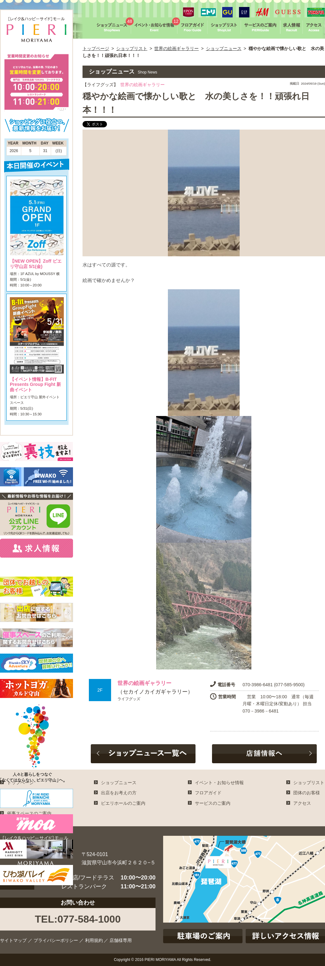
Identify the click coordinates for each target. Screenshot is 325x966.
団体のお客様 (306, 792)
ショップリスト (131, 48)
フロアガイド (208, 792)
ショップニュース (224, 48)
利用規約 (94, 940)
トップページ (96, 48)
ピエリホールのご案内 (123, 803)
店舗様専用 (120, 940)
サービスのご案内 (212, 803)
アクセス (302, 803)
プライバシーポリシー (56, 940)
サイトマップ (13, 940)
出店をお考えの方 (118, 792)
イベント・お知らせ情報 (219, 782)
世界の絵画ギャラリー (176, 48)
